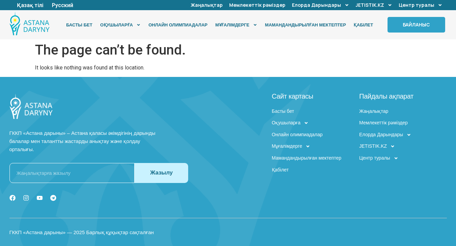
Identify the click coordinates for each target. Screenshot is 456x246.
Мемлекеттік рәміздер (257, 5)
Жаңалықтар (207, 5)
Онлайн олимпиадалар (177, 25)
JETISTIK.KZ (374, 5)
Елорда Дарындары (320, 5)
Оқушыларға (120, 25)
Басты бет (79, 25)
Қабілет (363, 25)
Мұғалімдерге (236, 25)
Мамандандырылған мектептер (305, 25)
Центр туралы (420, 5)
